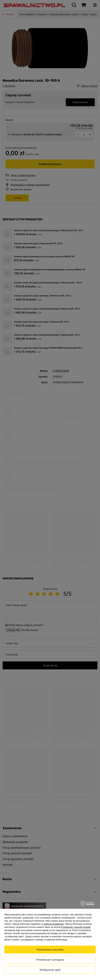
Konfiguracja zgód (50, 969)
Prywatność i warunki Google (75, 927)
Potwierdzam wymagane (50, 959)
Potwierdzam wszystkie (50, 949)
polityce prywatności (53, 924)
